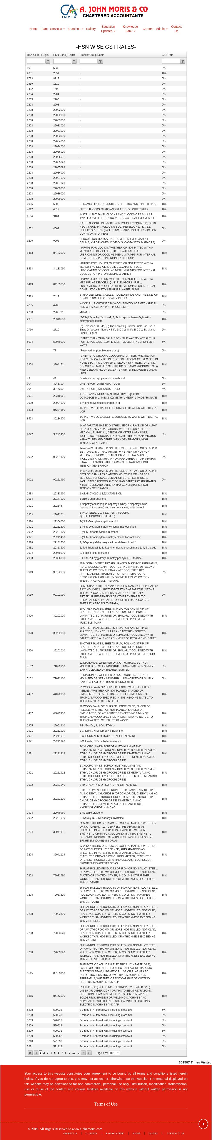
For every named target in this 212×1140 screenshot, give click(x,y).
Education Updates (108, 29)
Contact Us (176, 29)
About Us (70, 1133)
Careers (148, 29)
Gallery (91, 29)
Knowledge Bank (130, 29)
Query (153, 1133)
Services (57, 29)
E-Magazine (115, 1133)
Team (44, 29)
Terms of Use (106, 1104)
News (136, 1133)
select (118, 1053)
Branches (75, 29)
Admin (162, 29)
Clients (91, 1133)
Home (34, 29)
